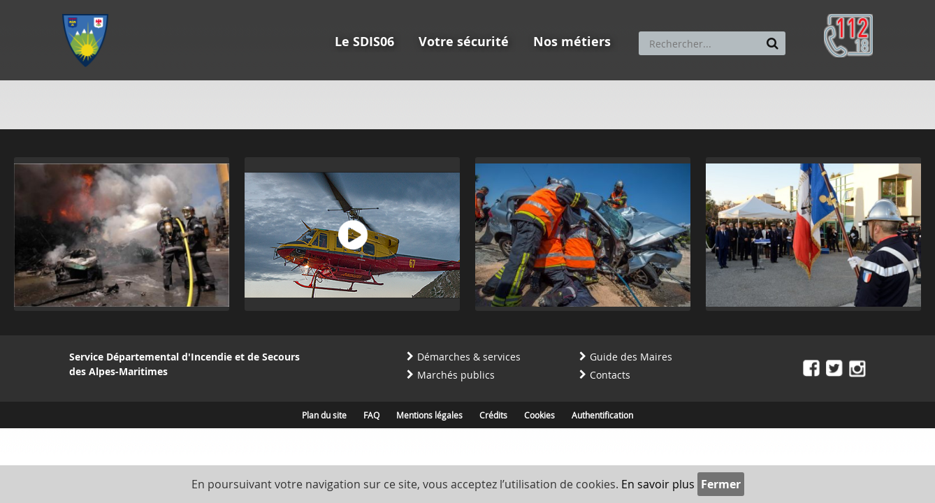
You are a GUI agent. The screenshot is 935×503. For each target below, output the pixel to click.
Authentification (602, 415)
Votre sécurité (464, 41)
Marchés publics (456, 374)
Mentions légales (429, 415)
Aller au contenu (164, 6)
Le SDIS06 (364, 41)
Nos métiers (572, 41)
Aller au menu (89, 6)
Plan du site (324, 415)
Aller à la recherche (250, 6)
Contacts (610, 374)
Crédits (493, 415)
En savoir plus (658, 484)
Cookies (539, 415)
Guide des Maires (631, 356)
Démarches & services (469, 356)
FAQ (371, 415)
